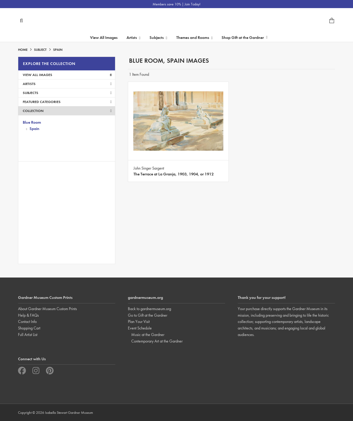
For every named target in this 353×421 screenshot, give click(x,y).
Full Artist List (27, 334)
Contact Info (27, 321)
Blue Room (32, 122)
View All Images (104, 37)
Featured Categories (67, 101)
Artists (67, 83)
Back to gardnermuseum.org (149, 308)
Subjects (67, 92)
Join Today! (192, 4)
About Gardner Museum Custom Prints (47, 308)
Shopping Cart (29, 328)
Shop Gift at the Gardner (244, 37)
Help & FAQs (28, 315)
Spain (34, 128)
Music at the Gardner (147, 334)
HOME (22, 49)
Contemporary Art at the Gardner (157, 341)
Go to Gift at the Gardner (147, 315)
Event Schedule (140, 328)
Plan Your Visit (139, 321)
